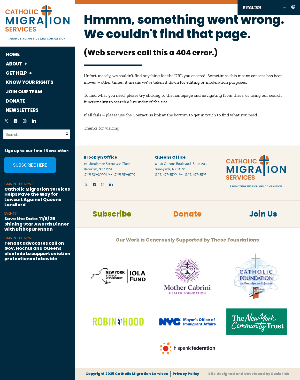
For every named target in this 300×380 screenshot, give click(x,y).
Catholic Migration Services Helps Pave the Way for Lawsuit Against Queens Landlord (37, 197)
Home (13, 54)
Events (10, 213)
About (14, 64)
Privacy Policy (186, 373)
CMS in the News (18, 183)
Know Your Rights (29, 82)
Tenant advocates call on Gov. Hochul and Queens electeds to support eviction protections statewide (37, 251)
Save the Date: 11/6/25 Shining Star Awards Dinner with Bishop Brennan (36, 224)
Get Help (16, 73)
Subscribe (111, 214)
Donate (15, 101)
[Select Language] (264, 7)
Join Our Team (24, 92)
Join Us (263, 214)
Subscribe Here (30, 165)
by (249, 373)
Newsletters (22, 110)
